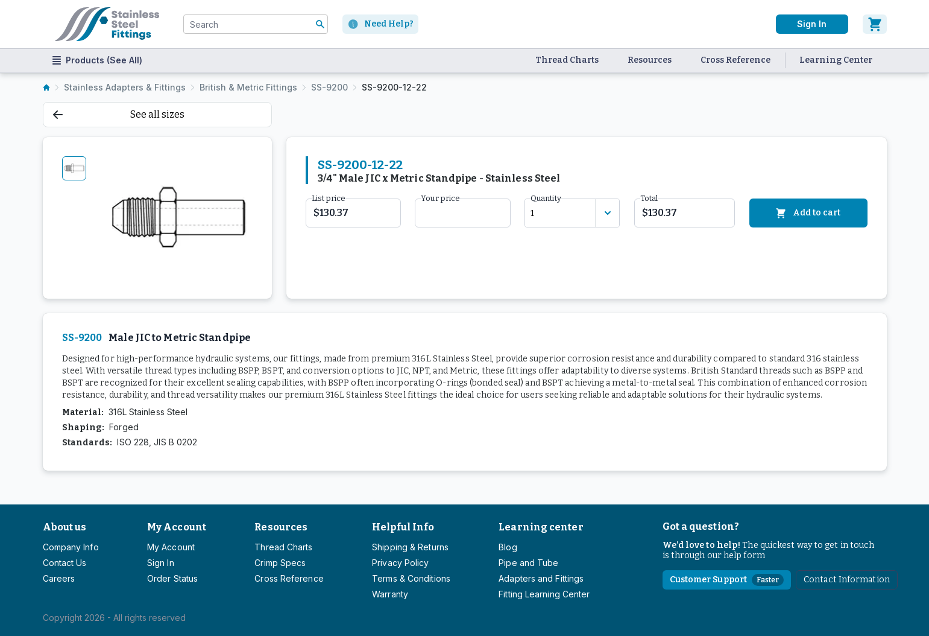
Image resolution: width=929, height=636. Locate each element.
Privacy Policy (400, 563)
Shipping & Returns (410, 547)
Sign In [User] (811, 24)
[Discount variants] (607, 213)
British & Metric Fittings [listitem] (248, 87)
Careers (59, 578)
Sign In (160, 563)
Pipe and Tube (528, 563)
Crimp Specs (280, 563)
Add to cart (808, 213)
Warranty (390, 594)
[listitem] (46, 87)
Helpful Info (403, 527)
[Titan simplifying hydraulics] (107, 24)
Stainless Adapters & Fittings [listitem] (125, 87)
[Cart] (875, 24)
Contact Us (65, 563)
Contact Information (847, 579)
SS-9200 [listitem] (329, 87)
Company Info (71, 547)
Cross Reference (735, 60)
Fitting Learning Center (544, 594)
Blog (508, 547)
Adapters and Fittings (541, 578)
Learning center (541, 527)
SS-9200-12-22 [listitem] (394, 87)
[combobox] (255, 24)
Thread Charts (567, 60)
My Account (176, 527)
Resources (650, 60)
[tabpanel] (179, 217)
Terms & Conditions (411, 578)
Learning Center (835, 60)
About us (65, 527)
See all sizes (118, 114)
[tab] (74, 168)
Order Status (172, 578)
